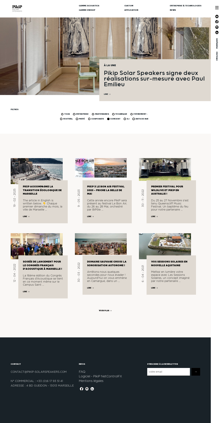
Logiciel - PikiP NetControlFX (100, 376)
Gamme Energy (87, 10)
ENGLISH (217, 56)
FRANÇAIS (217, 43)
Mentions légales (91, 381)
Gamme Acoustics (89, 5)
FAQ (82, 371)
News (173, 10)
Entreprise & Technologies (185, 5)
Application (131, 10)
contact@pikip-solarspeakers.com (39, 371)
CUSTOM (128, 5)
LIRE (106, 94)
